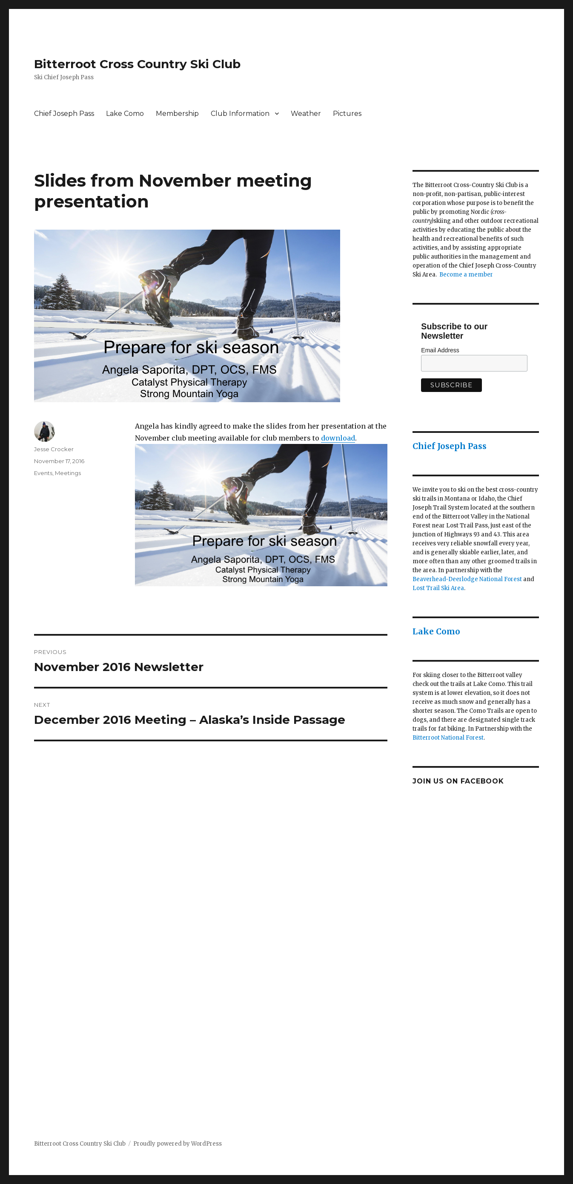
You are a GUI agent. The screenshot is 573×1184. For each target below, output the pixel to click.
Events (43, 473)
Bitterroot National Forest (448, 737)
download (338, 438)
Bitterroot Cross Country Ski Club (137, 64)
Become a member (466, 274)
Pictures (347, 113)
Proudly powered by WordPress (177, 1143)
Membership (177, 113)
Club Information (240, 113)
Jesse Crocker (54, 449)
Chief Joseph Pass (64, 113)
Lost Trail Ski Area (438, 588)
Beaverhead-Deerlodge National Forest (467, 579)
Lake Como (125, 113)
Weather (306, 113)
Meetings (68, 473)
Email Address (440, 350)
